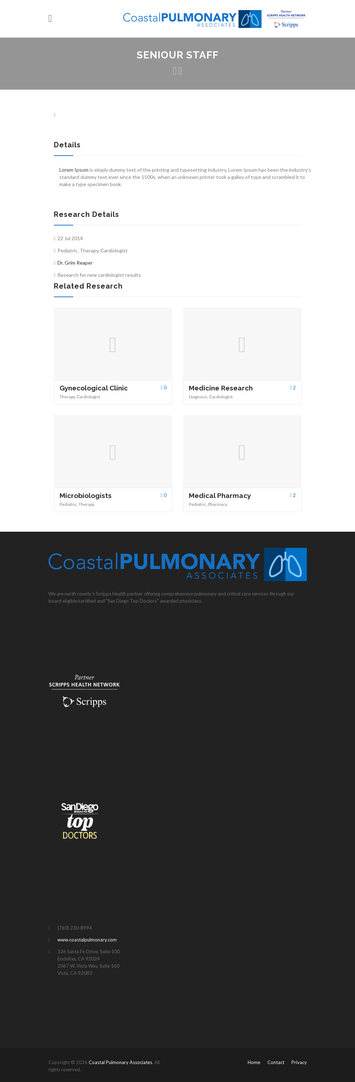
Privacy (299, 1062)
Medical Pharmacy (220, 495)
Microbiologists (86, 495)
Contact (275, 1062)
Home (254, 1062)
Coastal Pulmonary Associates (120, 1062)
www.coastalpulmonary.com (87, 940)
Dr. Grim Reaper (75, 263)
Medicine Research (221, 388)
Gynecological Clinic (94, 388)
